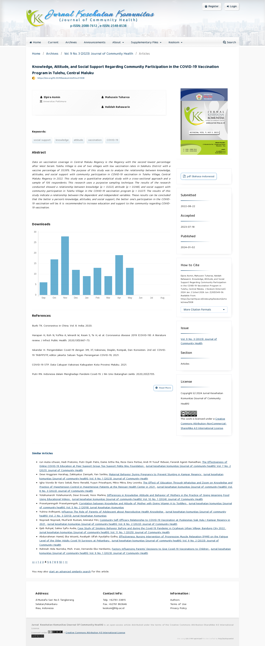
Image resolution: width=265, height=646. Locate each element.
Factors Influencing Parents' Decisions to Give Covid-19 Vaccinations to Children (160, 549)
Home (35, 42)
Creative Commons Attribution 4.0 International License (95, 633)
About (117, 42)
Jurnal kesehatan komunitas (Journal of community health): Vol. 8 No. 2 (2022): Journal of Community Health (112, 524)
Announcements (94, 42)
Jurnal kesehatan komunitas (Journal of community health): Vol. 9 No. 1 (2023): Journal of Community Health (131, 476)
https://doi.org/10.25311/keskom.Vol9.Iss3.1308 (61, 78)
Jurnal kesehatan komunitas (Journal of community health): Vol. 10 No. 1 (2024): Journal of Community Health (137, 499)
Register (212, 6)
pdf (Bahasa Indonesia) (200, 176)
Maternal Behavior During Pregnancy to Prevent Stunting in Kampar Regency (155, 474)
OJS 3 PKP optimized (193, 638)
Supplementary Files (145, 42)
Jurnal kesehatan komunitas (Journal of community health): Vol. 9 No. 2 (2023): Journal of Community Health (129, 543)
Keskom (174, 42)
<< (33, 562)
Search (229, 42)
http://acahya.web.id (226, 638)
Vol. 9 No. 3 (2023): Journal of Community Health (98, 54)
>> (66, 562)
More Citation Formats (197, 309)
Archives (71, 42)
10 (60, 562)
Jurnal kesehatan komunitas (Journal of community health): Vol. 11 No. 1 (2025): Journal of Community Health (104, 532)
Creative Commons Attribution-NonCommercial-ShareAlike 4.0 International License (204, 424)
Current (53, 42)
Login (232, 6)
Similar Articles (42, 453)
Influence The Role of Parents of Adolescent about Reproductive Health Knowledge (112, 512)
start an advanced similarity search (70, 571)
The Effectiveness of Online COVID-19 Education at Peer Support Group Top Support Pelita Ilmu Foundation (133, 464)
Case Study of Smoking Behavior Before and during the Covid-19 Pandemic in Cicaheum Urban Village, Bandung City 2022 (151, 528)
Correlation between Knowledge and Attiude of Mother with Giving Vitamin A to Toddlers (133, 503)
